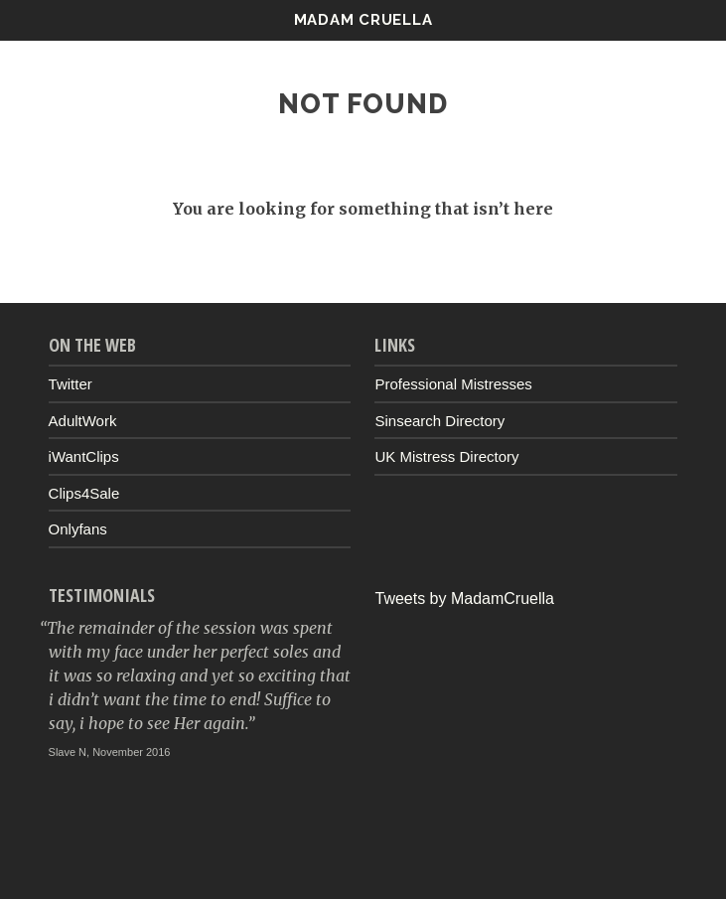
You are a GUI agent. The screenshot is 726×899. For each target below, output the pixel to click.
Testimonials (102, 595)
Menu (665, 20)
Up (363, 855)
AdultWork (83, 420)
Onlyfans (78, 529)
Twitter (70, 383)
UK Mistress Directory (446, 456)
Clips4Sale (84, 493)
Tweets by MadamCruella (464, 598)
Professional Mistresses (452, 383)
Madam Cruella (363, 20)
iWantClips (84, 456)
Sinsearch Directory (439, 420)
